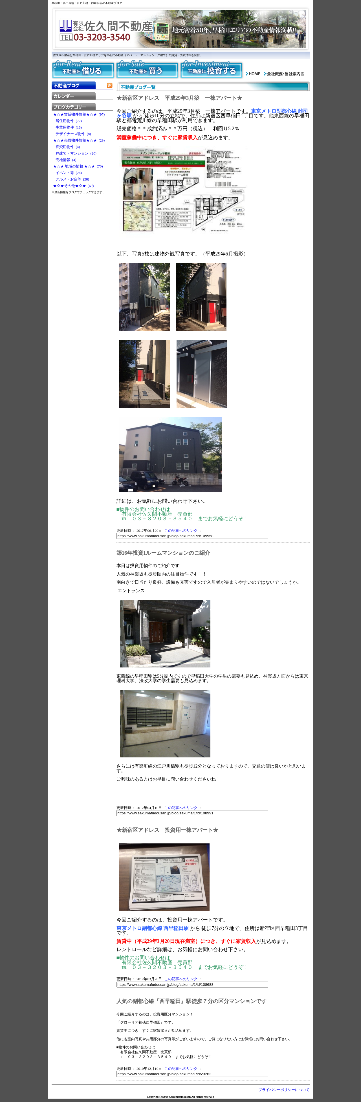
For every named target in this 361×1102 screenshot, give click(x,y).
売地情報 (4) (64, 160)
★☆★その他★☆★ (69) (73, 186)
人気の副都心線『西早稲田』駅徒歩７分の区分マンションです (191, 1001)
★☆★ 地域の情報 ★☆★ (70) (78, 166)
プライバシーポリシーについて (284, 1090)
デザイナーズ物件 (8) (72, 134)
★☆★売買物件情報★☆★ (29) (79, 140)
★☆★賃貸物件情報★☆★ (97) (79, 114)
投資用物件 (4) (66, 147)
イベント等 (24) (67, 173)
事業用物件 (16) (67, 127)
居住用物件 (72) (67, 121)
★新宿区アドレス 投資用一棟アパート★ (167, 830)
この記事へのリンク (180, 531)
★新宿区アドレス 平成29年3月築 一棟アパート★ (179, 98)
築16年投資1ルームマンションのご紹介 (163, 553)
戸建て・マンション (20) (74, 153)
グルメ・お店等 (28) (71, 179)
